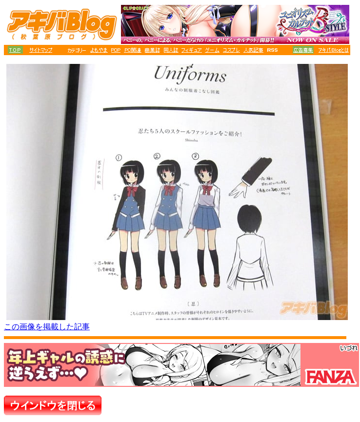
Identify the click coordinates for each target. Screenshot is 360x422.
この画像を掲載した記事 (47, 326)
